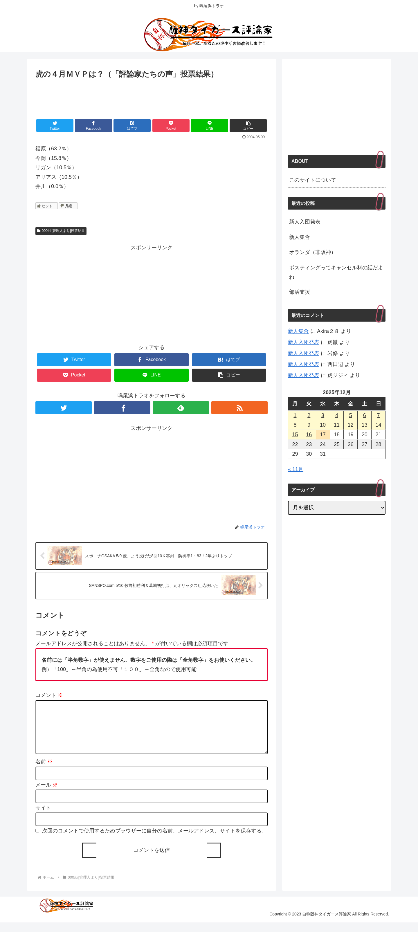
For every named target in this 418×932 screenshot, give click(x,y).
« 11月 (295, 469)
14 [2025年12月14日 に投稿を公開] (378, 425)
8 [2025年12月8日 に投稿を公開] (294, 425)
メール (46, 794)
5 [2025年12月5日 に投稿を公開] (350, 415)
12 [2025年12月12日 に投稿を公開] (351, 425)
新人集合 (299, 237)
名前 (44, 771)
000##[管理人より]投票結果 (61, 231)
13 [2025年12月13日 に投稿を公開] (364, 425)
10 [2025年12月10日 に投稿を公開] (323, 425)
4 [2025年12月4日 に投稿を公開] (336, 415)
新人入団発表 (304, 222)
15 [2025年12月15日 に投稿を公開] (295, 434)
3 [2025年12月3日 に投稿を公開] (322, 415)
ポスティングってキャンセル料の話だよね (336, 272)
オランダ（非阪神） (312, 252)
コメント (49, 696)
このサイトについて (312, 180)
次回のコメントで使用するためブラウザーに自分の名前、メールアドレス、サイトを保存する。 (154, 840)
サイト (43, 817)
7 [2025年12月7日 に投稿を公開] (378, 415)
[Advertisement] (151, 96)
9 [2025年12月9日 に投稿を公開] (308, 425)
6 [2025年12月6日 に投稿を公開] (364, 415)
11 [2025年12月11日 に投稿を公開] (337, 425)
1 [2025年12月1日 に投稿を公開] (294, 415)
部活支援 (299, 292)
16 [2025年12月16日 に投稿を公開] (309, 434)
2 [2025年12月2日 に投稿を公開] (308, 415)
